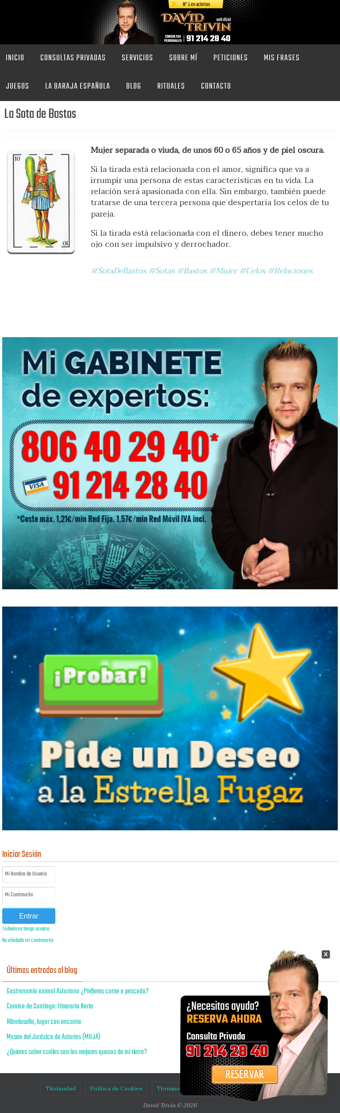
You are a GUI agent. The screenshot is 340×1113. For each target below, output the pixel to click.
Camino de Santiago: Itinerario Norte (50, 1006)
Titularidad (61, 1089)
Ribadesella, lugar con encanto (44, 1022)
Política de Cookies (116, 1089)
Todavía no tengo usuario (26, 929)
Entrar (29, 916)
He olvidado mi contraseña (27, 940)
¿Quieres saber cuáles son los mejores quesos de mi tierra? (77, 1052)
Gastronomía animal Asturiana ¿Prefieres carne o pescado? (78, 991)
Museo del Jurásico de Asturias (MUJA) (53, 1037)
